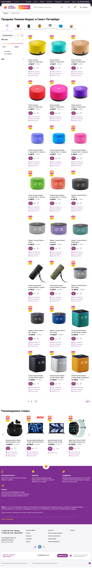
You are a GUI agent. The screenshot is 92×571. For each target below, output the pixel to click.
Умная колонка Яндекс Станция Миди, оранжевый (80, 376)
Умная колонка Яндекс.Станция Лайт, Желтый (35, 61)
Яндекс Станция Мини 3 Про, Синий (57, 331)
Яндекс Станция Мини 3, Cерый (36, 241)
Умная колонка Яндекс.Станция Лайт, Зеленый (57, 61)
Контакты (49, 1)
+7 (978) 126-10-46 (7, 530)
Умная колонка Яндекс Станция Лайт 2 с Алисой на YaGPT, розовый (79, 151)
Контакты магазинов (54, 536)
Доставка (28, 1)
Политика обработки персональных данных (44, 563)
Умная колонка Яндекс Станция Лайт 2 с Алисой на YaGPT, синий (58, 151)
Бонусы (72, 530)
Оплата (42, 1)
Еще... (80, 1)
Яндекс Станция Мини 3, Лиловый (58, 241)
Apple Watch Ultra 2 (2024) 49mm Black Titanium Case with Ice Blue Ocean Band (56, 441)
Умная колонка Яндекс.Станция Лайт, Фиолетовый (78, 106)
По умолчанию (7, 35)
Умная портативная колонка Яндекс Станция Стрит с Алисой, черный (36, 286)
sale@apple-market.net (7, 540)
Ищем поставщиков (53, 541)
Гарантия (66, 1)
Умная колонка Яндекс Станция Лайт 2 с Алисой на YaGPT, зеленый (36, 196)
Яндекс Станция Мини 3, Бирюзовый (79, 241)
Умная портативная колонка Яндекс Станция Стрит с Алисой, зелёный (58, 286)
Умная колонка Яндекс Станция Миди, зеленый (79, 331)
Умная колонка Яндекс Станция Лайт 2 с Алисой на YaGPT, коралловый (58, 196)
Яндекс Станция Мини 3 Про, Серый (79, 286)
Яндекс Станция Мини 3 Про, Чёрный (36, 331)
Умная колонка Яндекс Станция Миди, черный (35, 376)
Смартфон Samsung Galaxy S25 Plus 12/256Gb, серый (77, 441)
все (88, 401)
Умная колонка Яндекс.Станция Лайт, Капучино (78, 61)
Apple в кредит (52, 538)
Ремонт (74, 1)
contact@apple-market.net (8, 537)
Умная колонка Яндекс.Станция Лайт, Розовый (57, 106)
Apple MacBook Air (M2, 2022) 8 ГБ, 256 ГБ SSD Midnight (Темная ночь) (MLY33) (34, 441)
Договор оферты (31, 530)
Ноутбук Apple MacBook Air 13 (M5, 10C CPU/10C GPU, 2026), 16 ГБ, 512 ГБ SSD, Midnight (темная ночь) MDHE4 (14, 441)
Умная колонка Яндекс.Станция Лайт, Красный (35, 106)
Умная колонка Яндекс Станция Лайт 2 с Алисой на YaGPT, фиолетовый (36, 151)
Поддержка (58, 1)
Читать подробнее (7, 519)
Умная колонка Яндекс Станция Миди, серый (57, 376)
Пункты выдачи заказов (55, 533)
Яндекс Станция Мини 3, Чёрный (79, 196)
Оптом (35, 1)
